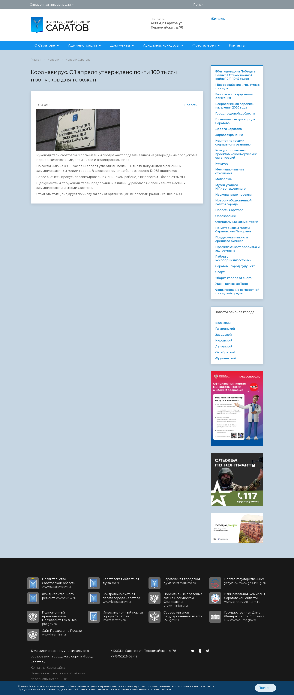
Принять (265, 688)
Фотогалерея (204, 45)
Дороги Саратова (228, 129)
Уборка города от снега (233, 278)
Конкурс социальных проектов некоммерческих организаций (235, 153)
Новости (53, 59)
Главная (36, 59)
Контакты (237, 45)
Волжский (222, 323)
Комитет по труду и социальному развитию (232, 142)
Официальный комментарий (236, 222)
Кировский (223, 340)
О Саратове (44, 45)
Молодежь (223, 179)
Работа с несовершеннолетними (233, 258)
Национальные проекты (233, 194)
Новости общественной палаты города (233, 202)
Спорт (219, 272)
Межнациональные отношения (229, 171)
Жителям (218, 19)
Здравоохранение (229, 135)
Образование (225, 216)
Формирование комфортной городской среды (237, 291)
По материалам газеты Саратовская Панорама (233, 229)
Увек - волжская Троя (231, 284)
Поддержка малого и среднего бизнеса (231, 239)
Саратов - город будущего (235, 266)
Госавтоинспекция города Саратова (235, 121)
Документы (120, 45)
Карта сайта (56, 667)
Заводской (223, 334)
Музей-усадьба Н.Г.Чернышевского (230, 187)
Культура (221, 163)
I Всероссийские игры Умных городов (237, 86)
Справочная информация (50, 4)
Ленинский (223, 346)
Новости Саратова (77, 59)
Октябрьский (225, 352)
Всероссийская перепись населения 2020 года (234, 105)
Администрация (82, 45)
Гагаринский (225, 328)
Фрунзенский (225, 358)
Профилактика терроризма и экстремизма (237, 249)
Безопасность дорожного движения (234, 96)
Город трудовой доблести (235, 113)
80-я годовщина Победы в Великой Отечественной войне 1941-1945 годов (235, 75)
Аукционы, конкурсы (161, 45)
